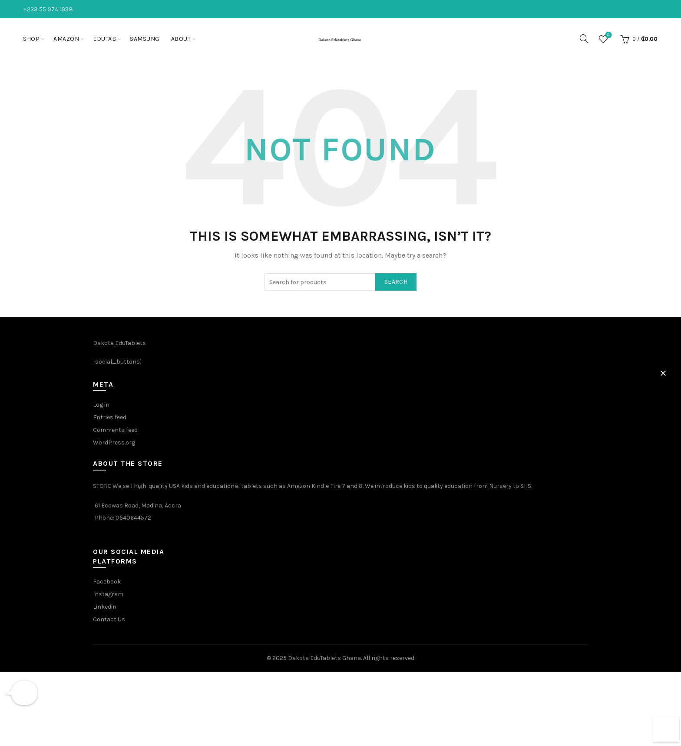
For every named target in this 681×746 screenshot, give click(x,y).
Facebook (107, 581)
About (181, 39)
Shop (31, 39)
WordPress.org (114, 442)
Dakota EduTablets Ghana (324, 658)
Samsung (144, 39)
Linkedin (104, 606)
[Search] (584, 38)
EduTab (104, 39)
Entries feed (109, 417)
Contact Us (109, 619)
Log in (101, 404)
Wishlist (607, 35)
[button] (663, 373)
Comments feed (115, 430)
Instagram (108, 594)
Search (395, 281)
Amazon (66, 39)
